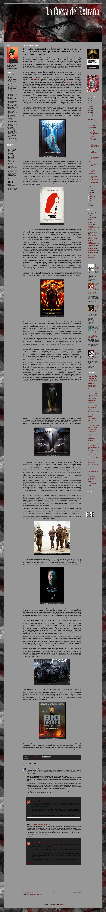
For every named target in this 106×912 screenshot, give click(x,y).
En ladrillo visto (91, 445)
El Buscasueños (91, 404)
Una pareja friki (91, 424)
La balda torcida (91, 409)
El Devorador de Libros (93, 425)
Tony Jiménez (34, 801)
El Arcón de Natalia (92, 434)
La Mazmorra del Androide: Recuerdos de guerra (93, 152)
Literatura (90, 224)
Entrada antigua (77, 892)
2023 (89, 100)
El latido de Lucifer (92, 433)
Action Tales (91, 212)
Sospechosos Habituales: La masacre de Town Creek (94, 163)
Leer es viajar (91, 402)
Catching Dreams (92, 415)
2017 (89, 113)
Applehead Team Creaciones (92, 479)
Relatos (90, 240)
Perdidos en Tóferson (93, 460)
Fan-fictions (90, 223)
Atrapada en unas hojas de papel (92, 386)
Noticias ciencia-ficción (93, 411)
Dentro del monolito (92, 407)
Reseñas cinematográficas (92, 243)
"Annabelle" (60, 71)
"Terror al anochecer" (68, 82)
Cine (29, 758)
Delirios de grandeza (93, 464)
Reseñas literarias (92, 250)
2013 (89, 203)
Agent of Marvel (91, 438)
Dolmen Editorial (92, 487)
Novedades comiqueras (90, 230)
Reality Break (91, 456)
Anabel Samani (91, 390)
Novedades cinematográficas (37, 758)
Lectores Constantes (93, 471)
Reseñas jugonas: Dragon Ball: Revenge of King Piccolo (93, 140)
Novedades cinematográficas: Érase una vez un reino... (94, 146)
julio (90, 188)
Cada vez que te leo (92, 388)
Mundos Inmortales (92, 427)
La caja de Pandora (92, 418)
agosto (91, 186)
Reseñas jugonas (92, 248)
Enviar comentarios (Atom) (36, 894)
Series (89, 254)
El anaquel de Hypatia (93, 443)
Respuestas (31, 798)
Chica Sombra (91, 475)
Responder (29, 794)
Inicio (53, 892)
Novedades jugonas (92, 232)
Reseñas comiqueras (93, 245)
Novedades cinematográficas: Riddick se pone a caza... (94, 157)
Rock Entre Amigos (92, 375)
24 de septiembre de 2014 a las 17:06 (41, 824)
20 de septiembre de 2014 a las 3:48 (49, 801)
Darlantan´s (90, 416)
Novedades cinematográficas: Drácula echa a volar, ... (94, 134)
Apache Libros (91, 476)
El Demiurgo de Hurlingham (34, 768)
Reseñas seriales (92, 252)
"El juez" (46, 87)
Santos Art (90, 436)
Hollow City (90, 440)
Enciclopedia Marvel (92, 483)
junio (90, 190)
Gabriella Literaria (92, 429)
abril (90, 194)
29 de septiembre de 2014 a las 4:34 (49, 842)
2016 (89, 115)
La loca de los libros (92, 376)
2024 (89, 98)
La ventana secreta (92, 442)
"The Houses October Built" (35, 79)
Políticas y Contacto (92, 238)
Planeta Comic (91, 481)
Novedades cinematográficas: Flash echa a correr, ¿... (94, 175)
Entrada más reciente (28, 892)
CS (88, 219)
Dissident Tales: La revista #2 (93, 129)
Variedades (90, 255)
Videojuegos (91, 257)
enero (90, 200)
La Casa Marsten (92, 398)
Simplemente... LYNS (93, 450)
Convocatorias (91, 217)
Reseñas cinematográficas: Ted (97, 267)
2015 (89, 117)
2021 (89, 104)
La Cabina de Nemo (92, 378)
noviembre (92, 123)
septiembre (92, 127)
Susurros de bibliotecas (93, 406)
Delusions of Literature (93, 413)
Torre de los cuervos (92, 420)
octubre (91, 125)
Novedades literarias (93, 235)
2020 (89, 106)
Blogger (61, 904)
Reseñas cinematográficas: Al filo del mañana (94, 169)
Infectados (90, 452)
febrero (91, 198)
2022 (89, 102)
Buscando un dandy (92, 400)
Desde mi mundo (92, 454)
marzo (91, 196)
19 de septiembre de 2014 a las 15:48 (50, 768)
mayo (90, 192)
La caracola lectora (92, 393)
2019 (89, 108)
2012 (89, 205)
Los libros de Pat (92, 431)
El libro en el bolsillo (92, 380)
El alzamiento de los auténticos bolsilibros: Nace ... (94, 181)
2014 (89, 119)
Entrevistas (90, 221)
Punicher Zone (91, 462)
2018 (89, 110)
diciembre (91, 121)
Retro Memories (91, 473)
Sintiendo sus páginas (93, 392)
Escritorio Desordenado (91, 382)
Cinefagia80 (91, 422)
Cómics (89, 215)
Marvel (89, 485)
